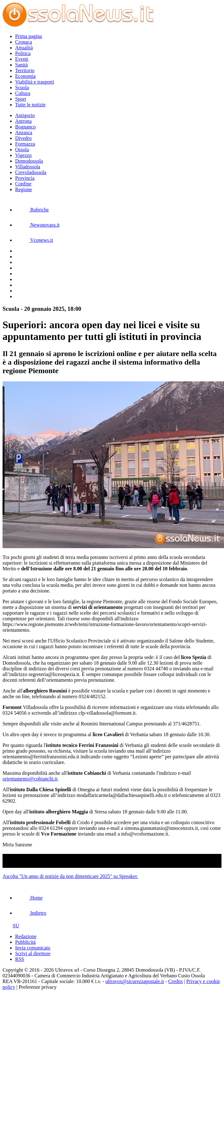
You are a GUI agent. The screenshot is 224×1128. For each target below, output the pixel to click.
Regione (23, 189)
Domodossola (29, 161)
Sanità (21, 64)
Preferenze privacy (37, 987)
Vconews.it (34, 240)
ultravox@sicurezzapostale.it (134, 981)
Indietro (30, 913)
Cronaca (23, 42)
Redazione (26, 936)
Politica (23, 53)
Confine (23, 183)
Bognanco (25, 126)
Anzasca (23, 132)
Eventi (21, 59)
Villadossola (27, 166)
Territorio (24, 70)
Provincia (24, 178)
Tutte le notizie (30, 104)
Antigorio (25, 115)
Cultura (22, 93)
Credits (175, 981)
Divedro (23, 138)
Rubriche (32, 209)
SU (11, 925)
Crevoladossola (30, 172)
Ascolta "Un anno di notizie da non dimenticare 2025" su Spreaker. (70, 876)
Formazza (25, 144)
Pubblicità (25, 942)
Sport (20, 99)
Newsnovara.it (37, 225)
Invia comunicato (32, 947)
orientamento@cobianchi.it (30, 778)
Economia (25, 76)
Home (29, 897)
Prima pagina (28, 36)
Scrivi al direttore (32, 953)
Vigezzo (23, 155)
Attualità (24, 47)
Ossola (22, 149)
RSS (19, 959)
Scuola (22, 87)
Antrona (23, 121)
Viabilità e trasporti (34, 82)
